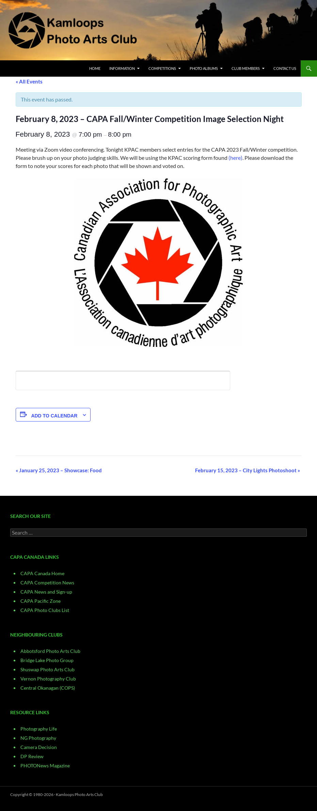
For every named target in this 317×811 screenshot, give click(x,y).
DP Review (32, 756)
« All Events (29, 81)
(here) (235, 157)
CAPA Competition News (47, 582)
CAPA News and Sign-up (46, 592)
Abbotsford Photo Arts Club (50, 651)
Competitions (162, 68)
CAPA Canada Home (42, 573)
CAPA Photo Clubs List (44, 610)
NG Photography (38, 738)
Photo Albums (204, 68)
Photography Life (38, 729)
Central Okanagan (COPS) (47, 688)
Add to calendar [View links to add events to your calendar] (54, 415)
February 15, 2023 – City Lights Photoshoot (247, 470)
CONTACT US (284, 68)
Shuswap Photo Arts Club (47, 669)
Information (122, 68)
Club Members (246, 68)
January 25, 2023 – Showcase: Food (59, 470)
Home (94, 68)
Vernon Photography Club (48, 679)
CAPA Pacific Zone (40, 601)
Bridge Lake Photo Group (47, 660)
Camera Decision (38, 747)
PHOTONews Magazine (45, 765)
